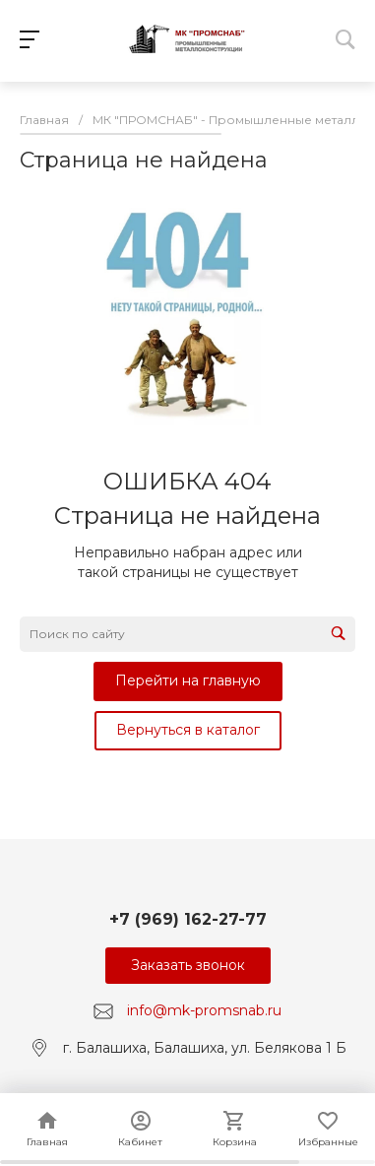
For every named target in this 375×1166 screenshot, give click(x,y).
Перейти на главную (188, 680)
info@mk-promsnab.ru (204, 1010)
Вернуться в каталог (188, 730)
